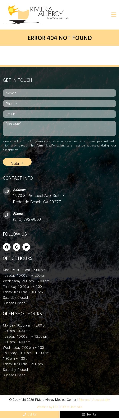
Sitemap (84, 400)
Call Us (30, 414)
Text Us (89, 414)
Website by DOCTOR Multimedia (59, 407)
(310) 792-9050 (27, 219)
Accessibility (101, 400)
